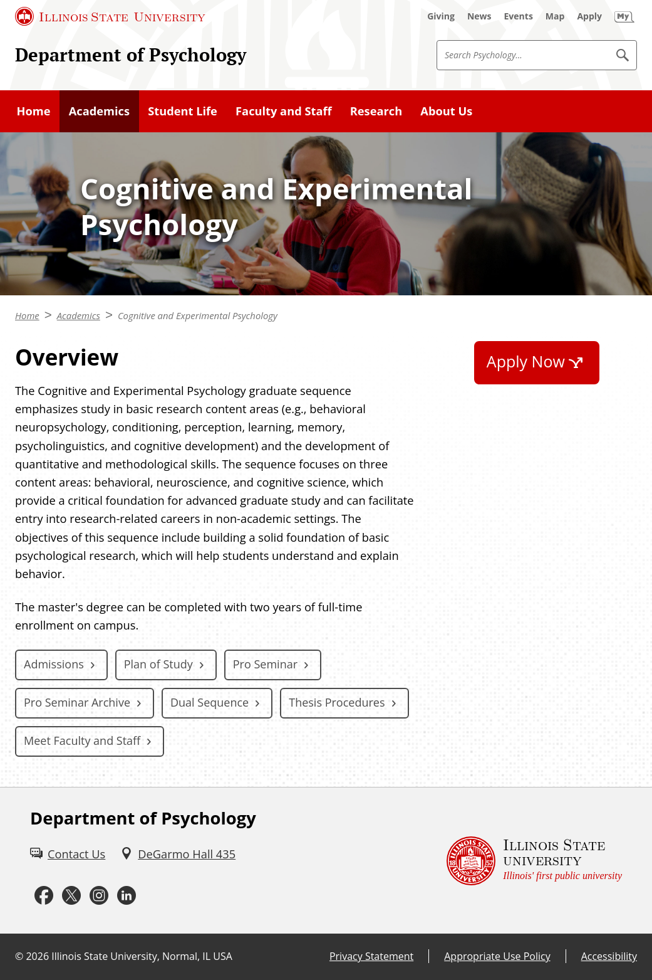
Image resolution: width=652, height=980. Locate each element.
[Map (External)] (555, 16)
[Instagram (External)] (99, 896)
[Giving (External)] (441, 16)
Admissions (54, 664)
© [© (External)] (19, 956)
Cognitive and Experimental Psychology (197, 315)
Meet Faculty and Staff (82, 740)
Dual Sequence (209, 702)
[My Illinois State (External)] (624, 16)
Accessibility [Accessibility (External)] (609, 956)
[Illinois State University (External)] (110, 16)
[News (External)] (479, 16)
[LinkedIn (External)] (126, 896)
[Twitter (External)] (71, 896)
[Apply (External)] (589, 16)
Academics (78, 315)
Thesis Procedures (337, 702)
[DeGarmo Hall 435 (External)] (177, 854)
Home (27, 315)
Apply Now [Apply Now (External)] (526, 361)
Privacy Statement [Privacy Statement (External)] (371, 956)
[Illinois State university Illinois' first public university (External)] (534, 861)
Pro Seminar (265, 664)
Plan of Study (158, 664)
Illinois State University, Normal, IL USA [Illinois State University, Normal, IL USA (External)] (141, 956)
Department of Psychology (130, 54)
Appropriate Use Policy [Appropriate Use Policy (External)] (497, 956)
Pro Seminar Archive (77, 702)
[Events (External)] (519, 16)
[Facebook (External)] (44, 896)
